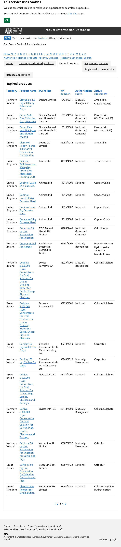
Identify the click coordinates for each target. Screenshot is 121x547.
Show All (8, 54)
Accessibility (19, 526)
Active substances (100, 92)
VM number (65, 92)
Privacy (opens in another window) (44, 526)
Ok (6, 20)
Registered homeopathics (99, 69)
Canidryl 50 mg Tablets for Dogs (28, 347)
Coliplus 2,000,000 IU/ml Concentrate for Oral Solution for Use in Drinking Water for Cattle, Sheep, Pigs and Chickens (27, 280)
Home (9, 63)
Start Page (9, 44)
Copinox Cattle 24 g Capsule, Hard (28, 186)
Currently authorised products (36, 63)
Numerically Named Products (20, 57)
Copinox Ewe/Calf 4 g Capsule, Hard (28, 198)
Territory (11, 90)
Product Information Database (67, 30)
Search (88, 57)
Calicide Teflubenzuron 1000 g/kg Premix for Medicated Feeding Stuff (28, 169)
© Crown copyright (108, 539)
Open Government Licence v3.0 (50, 536)
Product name (28, 90)
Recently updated (48, 57)
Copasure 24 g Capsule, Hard (28, 221)
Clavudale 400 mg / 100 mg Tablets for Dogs (27, 104)
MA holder (45, 90)
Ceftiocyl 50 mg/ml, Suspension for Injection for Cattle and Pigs (27, 451)
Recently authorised (71, 57)
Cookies (72, 13)
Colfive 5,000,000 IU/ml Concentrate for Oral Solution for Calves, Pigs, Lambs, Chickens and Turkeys (27, 389)
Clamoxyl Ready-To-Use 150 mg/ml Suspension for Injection (27, 149)
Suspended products (96, 63)
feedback (42, 38)
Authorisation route (83, 92)
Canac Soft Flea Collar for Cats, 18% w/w (28, 118)
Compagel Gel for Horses (28, 245)
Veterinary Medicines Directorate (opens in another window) (33, 529)
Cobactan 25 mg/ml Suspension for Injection (27, 233)
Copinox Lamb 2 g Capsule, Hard (28, 210)
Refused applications (18, 74)
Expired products (69, 63)
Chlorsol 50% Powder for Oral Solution (27, 489)
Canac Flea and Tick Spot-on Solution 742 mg (28, 132)
